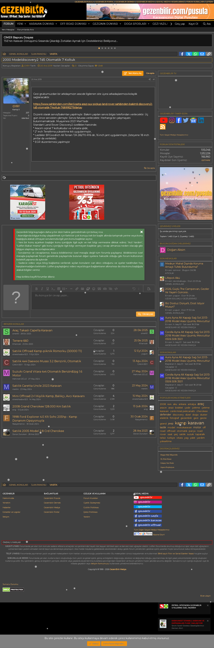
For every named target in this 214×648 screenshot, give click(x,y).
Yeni (20, 23)
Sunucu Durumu (10, 584)
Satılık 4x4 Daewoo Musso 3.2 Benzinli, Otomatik (46, 361)
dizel (188, 414)
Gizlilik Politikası (91, 507)
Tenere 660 (20, 340)
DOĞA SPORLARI (135, 23)
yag (186, 437)
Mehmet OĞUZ (19, 379)
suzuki (190, 434)
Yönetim (6, 503)
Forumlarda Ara (25, 29)
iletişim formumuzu (100, 563)
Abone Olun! (149, 534)
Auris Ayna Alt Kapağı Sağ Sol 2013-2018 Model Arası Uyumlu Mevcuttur (187, 319)
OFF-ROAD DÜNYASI (73, 23)
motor (197, 427)
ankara (182, 404)
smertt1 (15, 333)
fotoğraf (174, 418)
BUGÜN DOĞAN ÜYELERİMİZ (175, 243)
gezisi (203, 418)
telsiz (163, 437)
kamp (180, 423)
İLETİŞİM (209, 2)
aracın (163, 407)
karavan (196, 422)
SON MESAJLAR (168, 258)
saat (170, 434)
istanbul (25, 118)
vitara (180, 437)
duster (203, 414)
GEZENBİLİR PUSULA (84, 2)
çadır (187, 407)
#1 (154, 79)
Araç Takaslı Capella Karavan (32, 330)
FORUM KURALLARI (195, 2)
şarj (176, 434)
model (171, 427)
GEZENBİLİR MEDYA (145, 2)
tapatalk (200, 434)
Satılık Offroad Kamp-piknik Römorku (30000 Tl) (47, 351)
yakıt (192, 437)
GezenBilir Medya (118, 569)
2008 (163, 404)
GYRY (27, 65)
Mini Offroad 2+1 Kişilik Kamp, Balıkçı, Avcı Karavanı (48, 396)
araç (201, 404)
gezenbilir (186, 418)
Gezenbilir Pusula (52, 498)
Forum (8, 23)
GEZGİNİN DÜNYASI (105, 23)
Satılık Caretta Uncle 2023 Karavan (36, 385)
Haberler (7, 507)
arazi (171, 407)
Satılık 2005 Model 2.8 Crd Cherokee (38, 431)
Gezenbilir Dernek (52, 503)
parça (192, 431)
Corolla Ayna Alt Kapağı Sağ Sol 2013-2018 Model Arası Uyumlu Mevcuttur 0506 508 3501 (187, 335)
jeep (170, 423)
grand (163, 423)
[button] (25, 24)
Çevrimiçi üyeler (170, 226)
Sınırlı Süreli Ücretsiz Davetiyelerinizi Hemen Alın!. (188, 624)
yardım (201, 437)
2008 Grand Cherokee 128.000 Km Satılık (41, 406)
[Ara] (206, 24)
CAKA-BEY (17, 364)
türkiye (171, 437)
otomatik (182, 431)
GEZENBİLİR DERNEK (125, 2)
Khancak (16, 344)
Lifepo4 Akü (172, 277)
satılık (182, 434)
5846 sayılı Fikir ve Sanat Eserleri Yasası (176, 553)
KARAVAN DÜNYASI (41, 23)
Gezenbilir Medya (52, 507)
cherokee (202, 411)
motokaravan (184, 427)
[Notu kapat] (207, 606)
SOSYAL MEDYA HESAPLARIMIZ (170, 2)
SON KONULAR (168, 352)
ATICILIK (169, 273)
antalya (192, 404)
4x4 (169, 404)
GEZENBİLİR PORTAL (104, 2)
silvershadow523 (20, 354)
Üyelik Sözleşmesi (92, 503)
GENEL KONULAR (174, 284)
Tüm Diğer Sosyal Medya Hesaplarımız (151, 529)
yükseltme (166, 441)
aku (175, 404)
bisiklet (179, 407)
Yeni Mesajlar (8, 29)
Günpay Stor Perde (167, 463)
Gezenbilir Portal (51, 512)
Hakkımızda (8, 498)
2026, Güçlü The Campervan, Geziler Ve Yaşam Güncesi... (187, 290)
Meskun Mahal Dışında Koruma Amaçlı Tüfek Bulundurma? (184, 265)
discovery (178, 414)
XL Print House (165, 459)
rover (163, 434)
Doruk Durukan (19, 434)
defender (165, 414)
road (199, 431)
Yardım (87, 517)
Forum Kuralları (91, 498)
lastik (163, 427)
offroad (171, 431)
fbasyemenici (18, 424)
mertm (15, 389)
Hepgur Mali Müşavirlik (169, 455)
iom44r (206, 160)
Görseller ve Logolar (11, 512)
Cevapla (151, 168)
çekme (196, 407)
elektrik (164, 418)
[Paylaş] (149, 79)
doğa (195, 414)
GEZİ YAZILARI (162, 23)
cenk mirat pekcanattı (182, 411)
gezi (196, 418)
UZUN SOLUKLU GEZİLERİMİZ (181, 298)
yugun (144, 354)
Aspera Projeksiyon (167, 467)
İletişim (6, 517)
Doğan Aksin (176, 249)
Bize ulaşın (205, 596)
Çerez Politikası (91, 512)
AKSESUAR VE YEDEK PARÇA (180, 327)
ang (14, 409)
